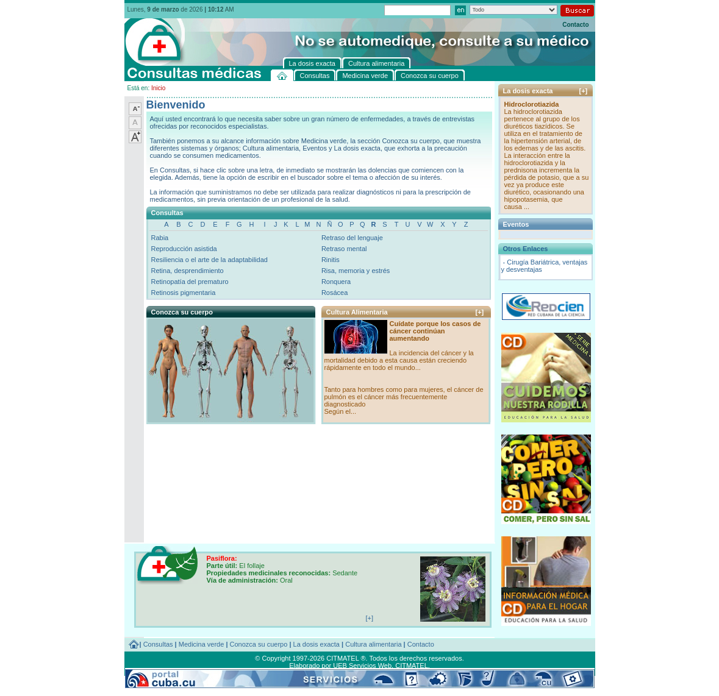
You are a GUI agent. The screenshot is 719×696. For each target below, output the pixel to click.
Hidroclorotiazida (531, 104)
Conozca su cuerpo (259, 644)
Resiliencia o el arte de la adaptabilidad (209, 259)
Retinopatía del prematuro (190, 281)
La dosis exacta (316, 644)
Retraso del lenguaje (352, 237)
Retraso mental (344, 248)
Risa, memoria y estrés (355, 270)
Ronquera (336, 281)
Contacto (575, 24)
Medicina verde (201, 644)
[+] (480, 312)
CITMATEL (411, 665)
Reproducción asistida (184, 248)
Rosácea (334, 292)
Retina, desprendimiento (187, 270)
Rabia (160, 237)
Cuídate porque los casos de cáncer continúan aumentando (435, 331)
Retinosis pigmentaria (183, 292)
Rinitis (330, 259)
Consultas (158, 644)
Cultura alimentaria (373, 644)
